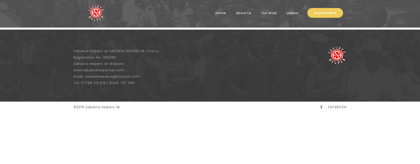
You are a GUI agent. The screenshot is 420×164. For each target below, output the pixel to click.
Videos (292, 10)
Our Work (269, 10)
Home (221, 10)
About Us (243, 10)
